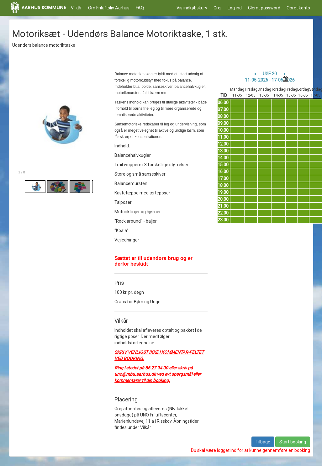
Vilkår (76, 7)
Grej (217, 7)
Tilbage (263, 441)
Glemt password (264, 7)
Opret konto (298, 7)
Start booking (292, 441)
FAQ (140, 7)
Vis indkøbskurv (192, 7)
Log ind (235, 7)
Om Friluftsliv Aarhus (108, 7)
